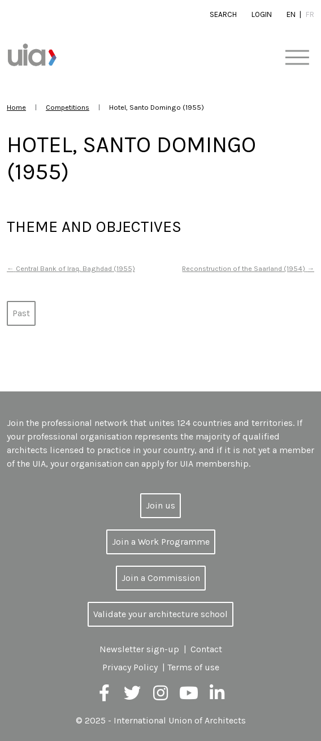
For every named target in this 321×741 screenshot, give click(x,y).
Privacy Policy (130, 667)
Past (21, 313)
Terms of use (193, 667)
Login (261, 14)
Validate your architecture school (160, 614)
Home (16, 107)
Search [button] (223, 14)
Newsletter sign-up (139, 649)
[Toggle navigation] (297, 58)
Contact (206, 649)
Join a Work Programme (161, 541)
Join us (160, 505)
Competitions (67, 107)
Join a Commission (161, 577)
